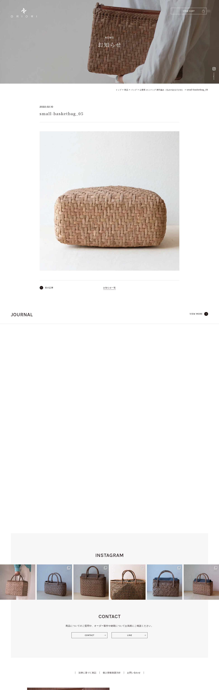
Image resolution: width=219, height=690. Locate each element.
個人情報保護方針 (111, 588)
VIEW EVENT (135, 647)
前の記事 (49, 287)
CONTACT (89, 550)
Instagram (212, 68)
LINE (129, 550)
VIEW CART (176, 12)
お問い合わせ (135, 588)
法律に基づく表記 (86, 588)
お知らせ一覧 (109, 287)
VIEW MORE (196, 313)
